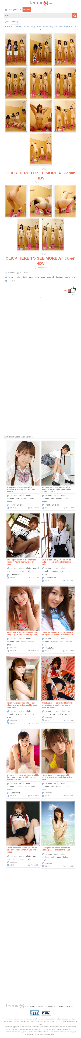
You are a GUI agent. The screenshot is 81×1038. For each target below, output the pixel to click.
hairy (35, 856)
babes (65, 857)
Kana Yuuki (15, 793)
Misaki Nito (49, 648)
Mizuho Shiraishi (17, 505)
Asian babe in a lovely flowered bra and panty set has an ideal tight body (22, 633)
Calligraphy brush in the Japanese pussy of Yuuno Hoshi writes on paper (21, 562)
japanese (59, 277)
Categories (15, 10)
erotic (43, 277)
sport (73, 277)
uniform (24, 499)
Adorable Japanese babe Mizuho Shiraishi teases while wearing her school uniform (56, 489)
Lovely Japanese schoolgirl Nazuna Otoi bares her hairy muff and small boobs (22, 850)
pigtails (67, 277)
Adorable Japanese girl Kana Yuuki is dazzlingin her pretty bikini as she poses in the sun (23, 777)
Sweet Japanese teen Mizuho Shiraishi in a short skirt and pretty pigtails (22, 489)
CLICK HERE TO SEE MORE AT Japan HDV (41, 175)
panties (31, 642)
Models (26, 10)
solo (17, 499)
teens (31, 277)
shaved (36, 568)
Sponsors (59, 1006)
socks (37, 277)
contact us (36, 1034)
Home (32, 1006)
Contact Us (69, 1006)
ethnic (24, 277)
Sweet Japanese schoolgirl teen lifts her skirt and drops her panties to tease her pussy (57, 705)
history (15, 22)
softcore (11, 277)
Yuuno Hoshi (16, 574)
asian (18, 277)
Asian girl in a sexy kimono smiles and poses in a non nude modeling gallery (56, 562)
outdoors (54, 571)
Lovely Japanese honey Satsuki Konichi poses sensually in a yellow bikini (56, 777)
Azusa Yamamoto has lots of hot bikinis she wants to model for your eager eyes (22, 705)
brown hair (50, 277)
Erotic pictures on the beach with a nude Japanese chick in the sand (56, 849)
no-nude (10, 499)
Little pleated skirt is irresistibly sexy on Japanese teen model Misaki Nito (57, 633)
